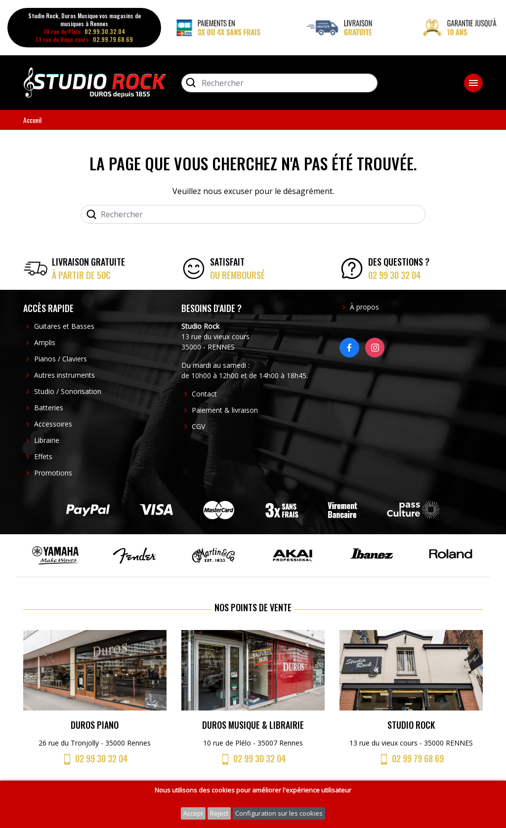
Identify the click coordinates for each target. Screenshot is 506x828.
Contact (204, 393)
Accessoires (53, 424)
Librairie (46, 440)
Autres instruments (64, 375)
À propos (364, 307)
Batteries (48, 407)
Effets (43, 456)
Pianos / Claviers (60, 358)
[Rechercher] (279, 83)
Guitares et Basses (64, 326)
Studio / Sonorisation (67, 391)
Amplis (44, 342)
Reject (219, 813)
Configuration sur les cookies (279, 813)
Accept (193, 813)
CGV (198, 426)
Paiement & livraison (225, 410)
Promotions (53, 472)
